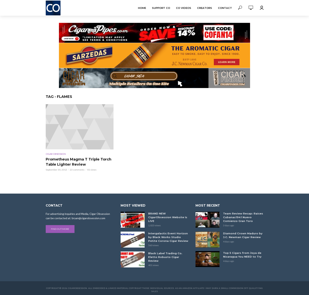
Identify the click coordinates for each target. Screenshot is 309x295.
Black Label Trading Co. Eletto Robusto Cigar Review (165, 257)
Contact (225, 7)
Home (142, 7)
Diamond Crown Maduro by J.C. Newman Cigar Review (242, 235)
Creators (204, 7)
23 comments (77, 169)
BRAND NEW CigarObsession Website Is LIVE (167, 217)
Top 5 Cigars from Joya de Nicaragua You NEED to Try (242, 254)
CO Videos (183, 7)
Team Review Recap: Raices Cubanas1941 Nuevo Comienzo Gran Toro (243, 217)
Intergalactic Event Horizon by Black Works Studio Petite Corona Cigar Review (168, 237)
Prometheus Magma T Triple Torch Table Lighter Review (78, 162)
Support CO (161, 7)
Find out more (60, 228)
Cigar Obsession (56, 153)
